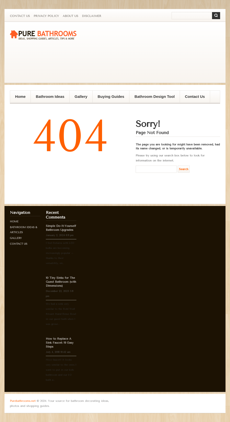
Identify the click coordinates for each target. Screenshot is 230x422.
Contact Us (20, 16)
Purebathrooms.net (23, 401)
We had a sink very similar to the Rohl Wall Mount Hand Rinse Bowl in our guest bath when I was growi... (61, 314)
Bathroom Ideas (50, 96)
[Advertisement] (157, 52)
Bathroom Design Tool (154, 96)
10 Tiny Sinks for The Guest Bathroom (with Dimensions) (61, 281)
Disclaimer (91, 16)
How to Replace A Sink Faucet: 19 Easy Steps (59, 342)
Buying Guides (110, 98)
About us (70, 16)
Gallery (80, 98)
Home (20, 96)
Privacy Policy (46, 16)
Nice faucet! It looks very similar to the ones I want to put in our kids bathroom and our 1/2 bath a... (61, 369)
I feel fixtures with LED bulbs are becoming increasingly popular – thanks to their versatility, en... (60, 253)
